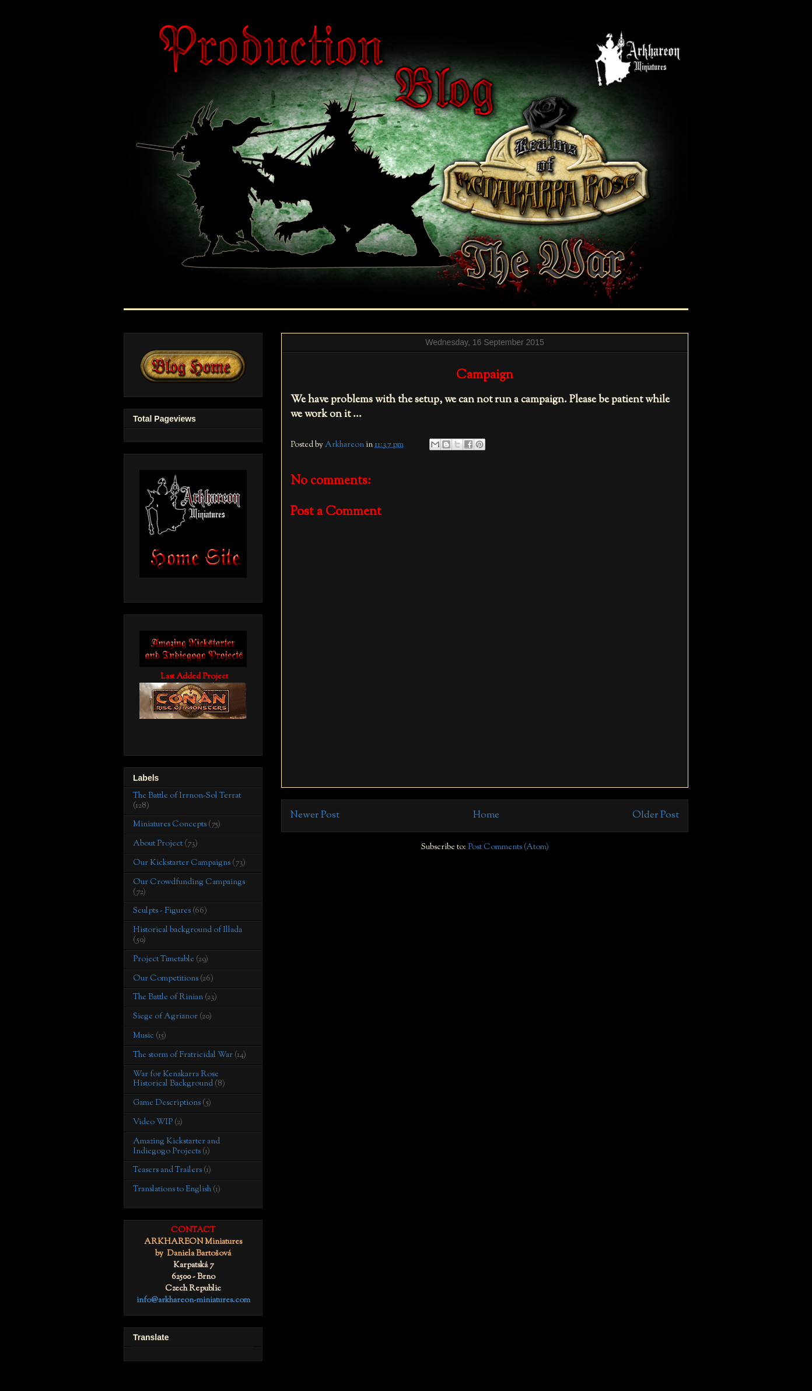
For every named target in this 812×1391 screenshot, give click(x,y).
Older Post (655, 815)
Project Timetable (163, 959)
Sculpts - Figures (162, 911)
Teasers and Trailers (167, 1170)
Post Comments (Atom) (508, 847)
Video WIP (153, 1122)
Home (486, 815)
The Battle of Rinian (168, 997)
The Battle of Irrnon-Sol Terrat (187, 796)
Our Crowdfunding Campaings (189, 882)
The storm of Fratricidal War (183, 1055)
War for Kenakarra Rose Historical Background (176, 1079)
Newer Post (315, 815)
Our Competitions (165, 979)
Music (143, 1036)
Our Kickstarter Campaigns (181, 863)
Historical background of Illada (187, 930)
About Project (158, 844)
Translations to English (172, 1189)
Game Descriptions (167, 1103)
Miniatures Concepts (169, 824)
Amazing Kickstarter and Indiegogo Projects (176, 1146)
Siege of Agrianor (165, 1017)
